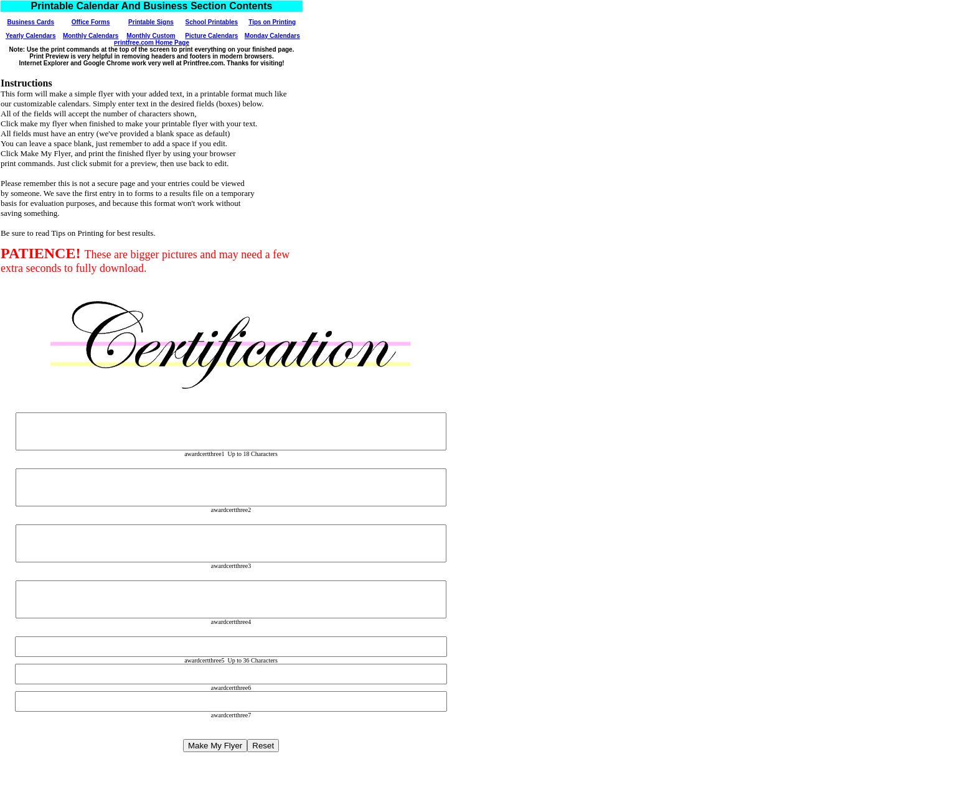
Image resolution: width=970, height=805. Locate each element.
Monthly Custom (150, 35)
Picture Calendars (211, 35)
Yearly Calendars (31, 35)
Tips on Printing (272, 22)
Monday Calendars (272, 35)
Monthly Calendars (90, 35)
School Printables (212, 22)
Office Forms (91, 22)
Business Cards (30, 22)
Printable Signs (151, 22)
